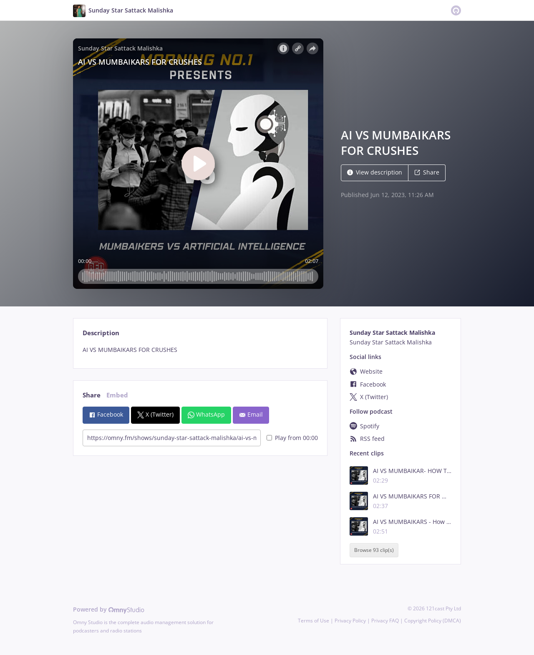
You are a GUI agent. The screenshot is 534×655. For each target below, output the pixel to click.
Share (426, 172)
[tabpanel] (200, 350)
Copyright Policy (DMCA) (432, 620)
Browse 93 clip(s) (374, 550)
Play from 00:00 (292, 438)
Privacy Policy (350, 620)
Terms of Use (313, 620)
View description (374, 172)
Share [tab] (92, 395)
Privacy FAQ (385, 620)
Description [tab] (101, 333)
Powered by (108, 609)
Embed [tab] (117, 395)
